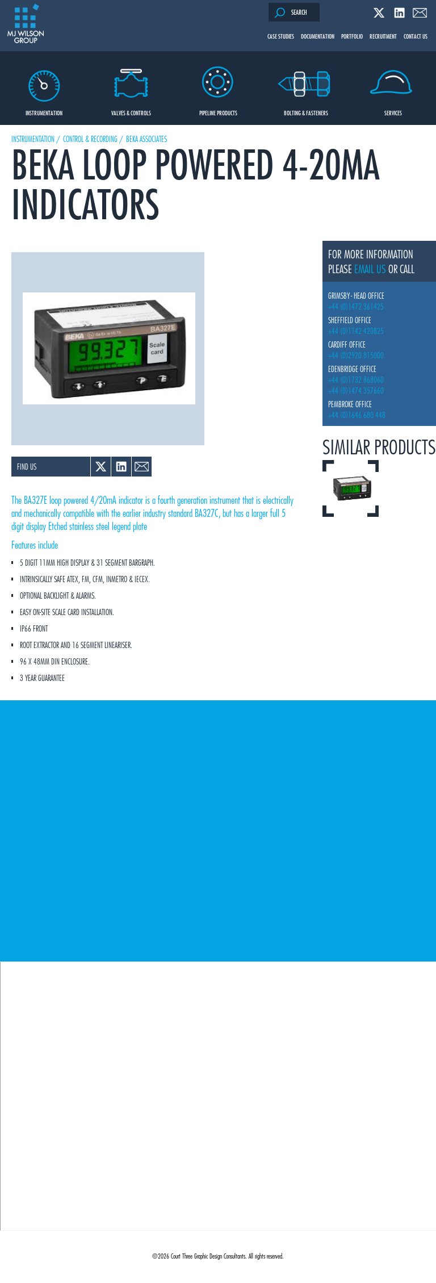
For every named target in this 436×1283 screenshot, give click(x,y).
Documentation (317, 35)
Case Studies (280, 35)
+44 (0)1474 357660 (356, 390)
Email (420, 13)
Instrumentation (44, 84)
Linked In (399, 13)
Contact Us (415, 35)
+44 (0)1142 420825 (356, 330)
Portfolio (352, 35)
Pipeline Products (218, 84)
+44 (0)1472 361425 (356, 306)
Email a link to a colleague (142, 467)
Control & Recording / (93, 138)
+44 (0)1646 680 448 (356, 414)
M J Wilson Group (25, 24)
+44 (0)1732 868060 (356, 379)
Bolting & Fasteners (305, 84)
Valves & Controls (131, 84)
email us (370, 268)
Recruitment (383, 35)
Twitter (379, 13)
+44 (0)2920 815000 (356, 355)
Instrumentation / (35, 138)
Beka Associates (146, 138)
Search (290, 13)
